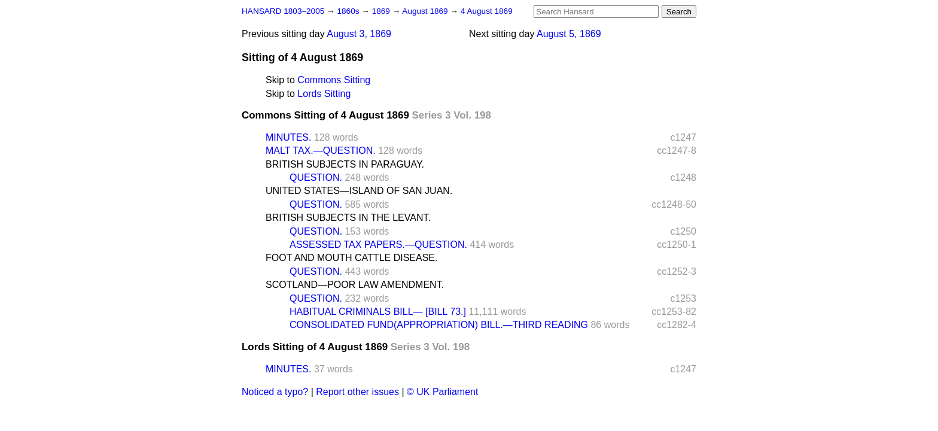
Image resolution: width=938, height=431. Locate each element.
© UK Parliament (442, 392)
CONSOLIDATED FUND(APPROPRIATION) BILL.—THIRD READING (439, 325)
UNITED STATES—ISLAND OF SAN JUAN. (359, 191)
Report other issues (357, 392)
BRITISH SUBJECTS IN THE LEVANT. (348, 218)
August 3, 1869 (359, 34)
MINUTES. (288, 137)
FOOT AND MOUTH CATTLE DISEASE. (351, 258)
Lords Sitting (324, 94)
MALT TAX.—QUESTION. (321, 150)
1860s (349, 11)
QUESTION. (316, 177)
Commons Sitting (333, 80)
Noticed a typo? (275, 392)
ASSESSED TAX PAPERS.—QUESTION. (378, 244)
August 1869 (426, 11)
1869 (382, 11)
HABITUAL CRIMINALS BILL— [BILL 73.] (378, 311)
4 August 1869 (487, 11)
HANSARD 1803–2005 (283, 11)
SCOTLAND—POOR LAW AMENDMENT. (355, 285)
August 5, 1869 (569, 34)
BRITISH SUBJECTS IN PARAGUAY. (345, 164)
